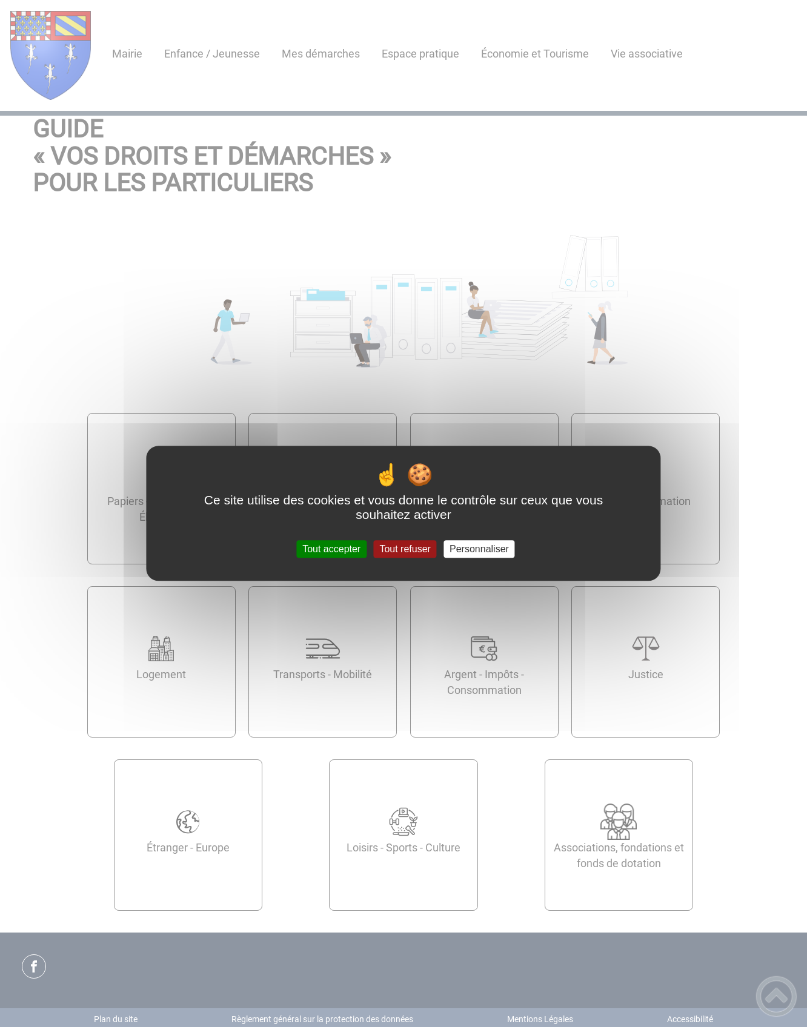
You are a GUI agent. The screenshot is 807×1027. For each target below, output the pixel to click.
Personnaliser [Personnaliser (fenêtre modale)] (479, 549)
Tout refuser (404, 549)
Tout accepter (331, 549)
